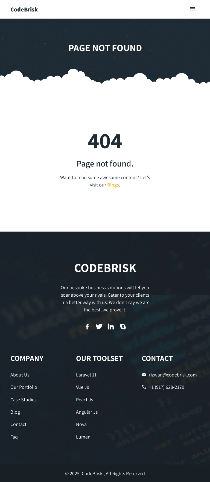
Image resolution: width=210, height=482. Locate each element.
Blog (15, 412)
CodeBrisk (24, 9)
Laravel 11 (86, 375)
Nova (81, 424)
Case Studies (23, 399)
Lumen (83, 437)
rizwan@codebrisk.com (169, 374)
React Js (84, 399)
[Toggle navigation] (193, 9)
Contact (18, 424)
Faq (14, 437)
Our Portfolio (23, 387)
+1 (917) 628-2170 (163, 387)
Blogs (113, 185)
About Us (19, 375)
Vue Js (82, 387)
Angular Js (87, 412)
